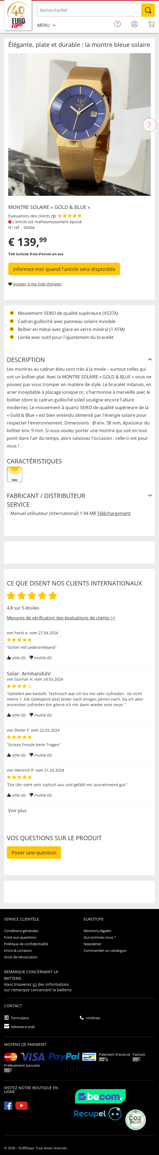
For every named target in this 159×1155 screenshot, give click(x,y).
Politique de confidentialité (26, 943)
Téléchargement (114, 513)
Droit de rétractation (21, 957)
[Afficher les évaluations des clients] (69, 216)
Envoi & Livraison (18, 950)
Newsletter (92, 943)
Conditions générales (21, 930)
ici (35, 984)
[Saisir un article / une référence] (96, 10)
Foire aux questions (20, 937)
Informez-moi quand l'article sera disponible (64, 269)
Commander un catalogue (105, 950)
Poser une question (34, 852)
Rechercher (148, 10)
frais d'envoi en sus (46, 253)
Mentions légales (97, 930)
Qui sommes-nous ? (100, 937)
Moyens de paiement (25, 1044)
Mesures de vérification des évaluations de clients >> (61, 618)
